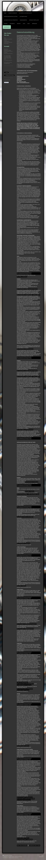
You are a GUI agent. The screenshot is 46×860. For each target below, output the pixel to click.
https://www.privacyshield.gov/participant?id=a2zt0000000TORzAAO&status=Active (24, 273)
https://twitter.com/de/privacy (22, 276)
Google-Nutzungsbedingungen (22, 682)
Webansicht (41, 856)
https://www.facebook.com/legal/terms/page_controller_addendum (28, 294)
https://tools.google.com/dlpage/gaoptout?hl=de (25, 628)
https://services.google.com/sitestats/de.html (24, 797)
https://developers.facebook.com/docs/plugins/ (25, 516)
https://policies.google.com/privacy (23, 690)
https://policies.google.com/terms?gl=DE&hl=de (25, 683)
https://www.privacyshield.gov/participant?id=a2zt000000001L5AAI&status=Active (24, 598)
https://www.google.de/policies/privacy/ (24, 800)
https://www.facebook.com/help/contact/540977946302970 (27, 370)
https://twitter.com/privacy (29, 491)
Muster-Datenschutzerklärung (22, 845)
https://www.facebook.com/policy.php (23, 543)
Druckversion (6, 855)
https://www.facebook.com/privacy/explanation (25, 349)
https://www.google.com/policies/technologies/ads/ (26, 798)
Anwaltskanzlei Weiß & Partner (34, 845)
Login (42, 855)
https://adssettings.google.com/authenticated (25, 688)
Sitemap (10, 855)
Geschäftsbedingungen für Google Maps (24, 685)
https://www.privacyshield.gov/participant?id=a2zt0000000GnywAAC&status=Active (24, 358)
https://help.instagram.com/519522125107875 (25, 429)
